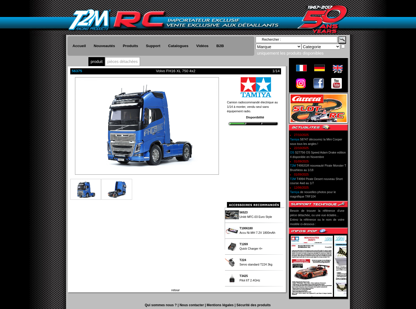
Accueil (79, 46)
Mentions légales (220, 305)
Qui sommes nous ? (161, 305)
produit (97, 61)
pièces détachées (122, 61)
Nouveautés (104, 46)
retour (175, 290)
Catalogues (178, 46)
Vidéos (202, 46)
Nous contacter (192, 305)
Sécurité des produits (253, 305)
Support (153, 46)
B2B (220, 46)
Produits (130, 46)
